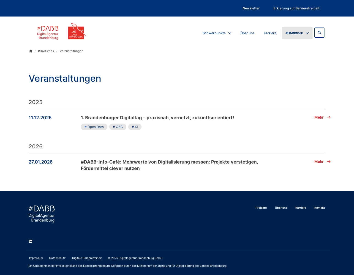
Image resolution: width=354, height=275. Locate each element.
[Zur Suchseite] (319, 33)
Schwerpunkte (214, 33)
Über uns (247, 33)
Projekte (261, 207)
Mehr (322, 117)
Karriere (270, 33)
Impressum (36, 258)
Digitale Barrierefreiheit (87, 258)
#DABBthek (294, 33)
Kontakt (319, 207)
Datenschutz (57, 258)
